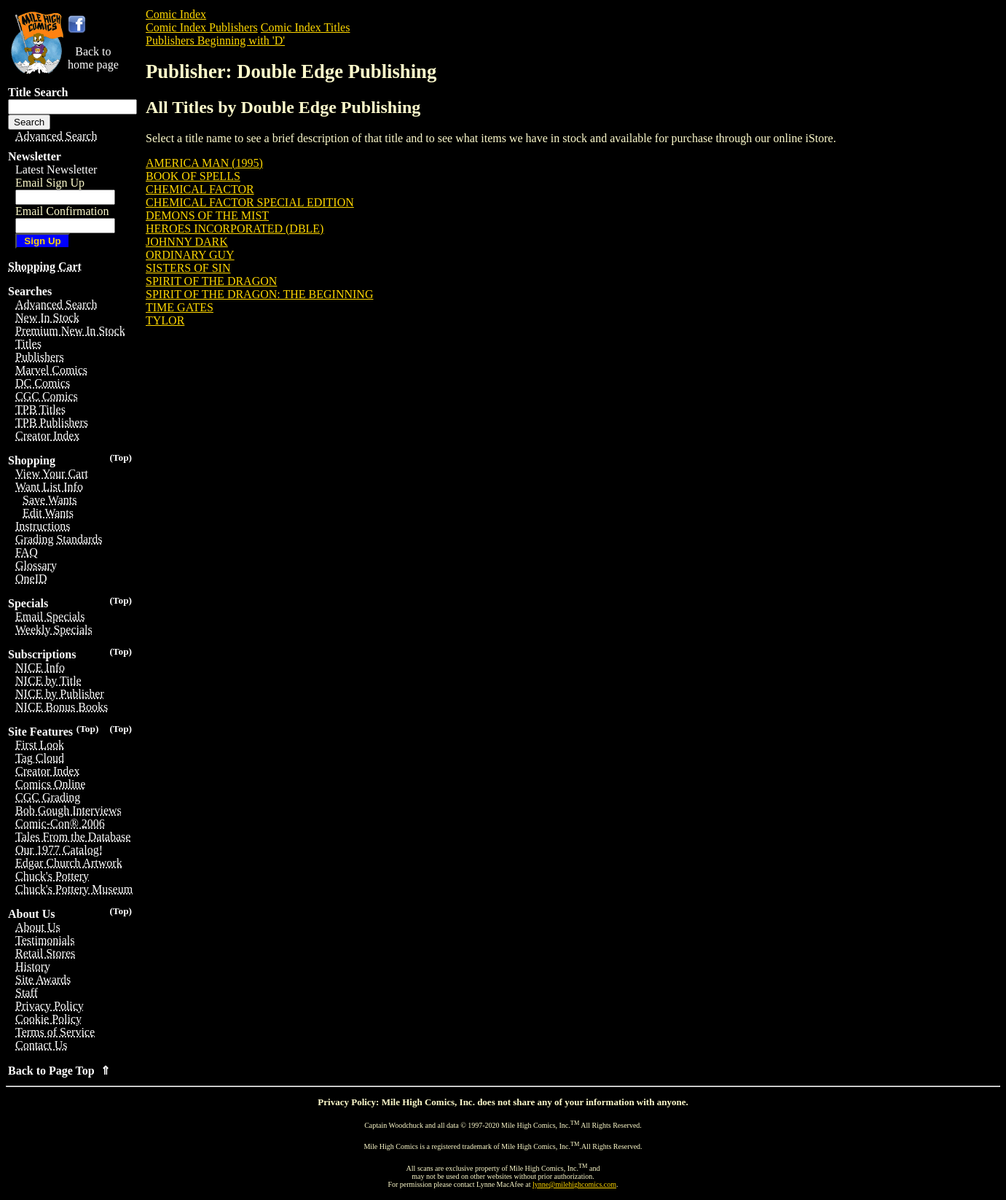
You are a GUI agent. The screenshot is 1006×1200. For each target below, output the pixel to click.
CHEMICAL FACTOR (200, 189)
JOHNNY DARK (187, 241)
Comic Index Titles (305, 27)
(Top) (120, 457)
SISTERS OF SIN (188, 268)
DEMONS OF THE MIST (207, 215)
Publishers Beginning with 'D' (215, 40)
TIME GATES (179, 307)
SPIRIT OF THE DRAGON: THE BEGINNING (259, 294)
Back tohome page (93, 58)
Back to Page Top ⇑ (59, 1070)
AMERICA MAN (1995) (204, 163)
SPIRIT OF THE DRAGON (211, 281)
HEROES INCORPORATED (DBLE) (234, 228)
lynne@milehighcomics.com (574, 1184)
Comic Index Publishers (202, 27)
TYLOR (165, 320)
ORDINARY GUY (190, 255)
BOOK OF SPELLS (193, 176)
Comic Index (176, 14)
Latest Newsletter (56, 169)
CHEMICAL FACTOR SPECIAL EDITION (250, 202)
